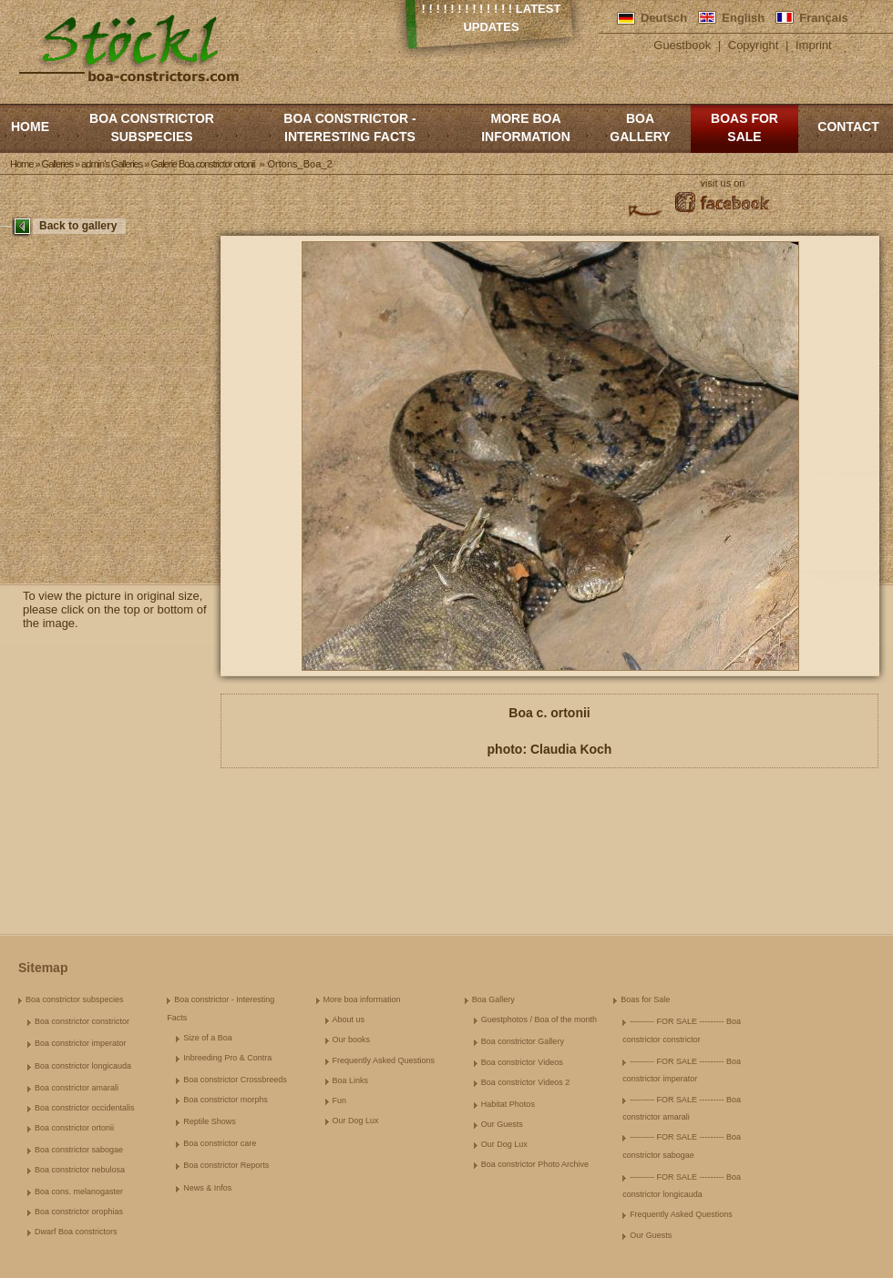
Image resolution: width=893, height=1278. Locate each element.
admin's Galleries (111, 163)
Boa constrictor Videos (522, 1062)
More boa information (525, 127)
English (743, 18)
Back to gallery (78, 225)
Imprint (813, 45)
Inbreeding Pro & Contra (227, 1057)
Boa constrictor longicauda (83, 1065)
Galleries (57, 163)
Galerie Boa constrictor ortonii (202, 163)
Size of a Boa (207, 1037)
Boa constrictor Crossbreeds (235, 1079)
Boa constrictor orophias (79, 1211)
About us (349, 1019)
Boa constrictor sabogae (79, 1149)
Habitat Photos (508, 1104)
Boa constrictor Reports (226, 1165)
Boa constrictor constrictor (82, 1021)
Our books (352, 1039)
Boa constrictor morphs (225, 1099)
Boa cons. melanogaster (79, 1191)
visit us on (723, 183)
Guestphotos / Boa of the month (539, 1019)
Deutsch (664, 18)
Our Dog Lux (356, 1120)
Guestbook (682, 45)
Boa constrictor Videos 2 (525, 1082)
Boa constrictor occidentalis (85, 1107)
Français (823, 18)
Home (30, 126)
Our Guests (502, 1124)
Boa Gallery (640, 127)
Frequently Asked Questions (384, 1060)
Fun (340, 1100)
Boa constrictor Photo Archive (535, 1164)
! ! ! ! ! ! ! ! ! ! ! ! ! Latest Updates (491, 18)
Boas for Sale (744, 127)
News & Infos (207, 1187)
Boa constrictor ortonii (74, 1127)
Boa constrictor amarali (76, 1087)
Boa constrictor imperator (81, 1043)
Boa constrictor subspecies (151, 127)
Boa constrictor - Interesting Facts (349, 127)
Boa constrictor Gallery (522, 1041)
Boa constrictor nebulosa (80, 1169)
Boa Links (351, 1080)
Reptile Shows (209, 1121)
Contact (847, 126)
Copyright (753, 45)
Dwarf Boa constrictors (76, 1231)
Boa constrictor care (219, 1143)
